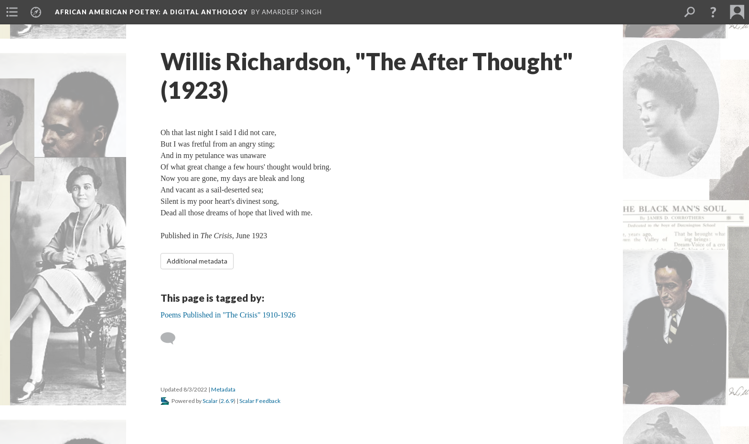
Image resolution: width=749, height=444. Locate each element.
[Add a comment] (172, 338)
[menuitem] (12, 12)
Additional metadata (197, 261)
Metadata (223, 389)
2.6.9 (227, 400)
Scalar (210, 400)
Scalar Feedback (259, 400)
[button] (713, 12)
